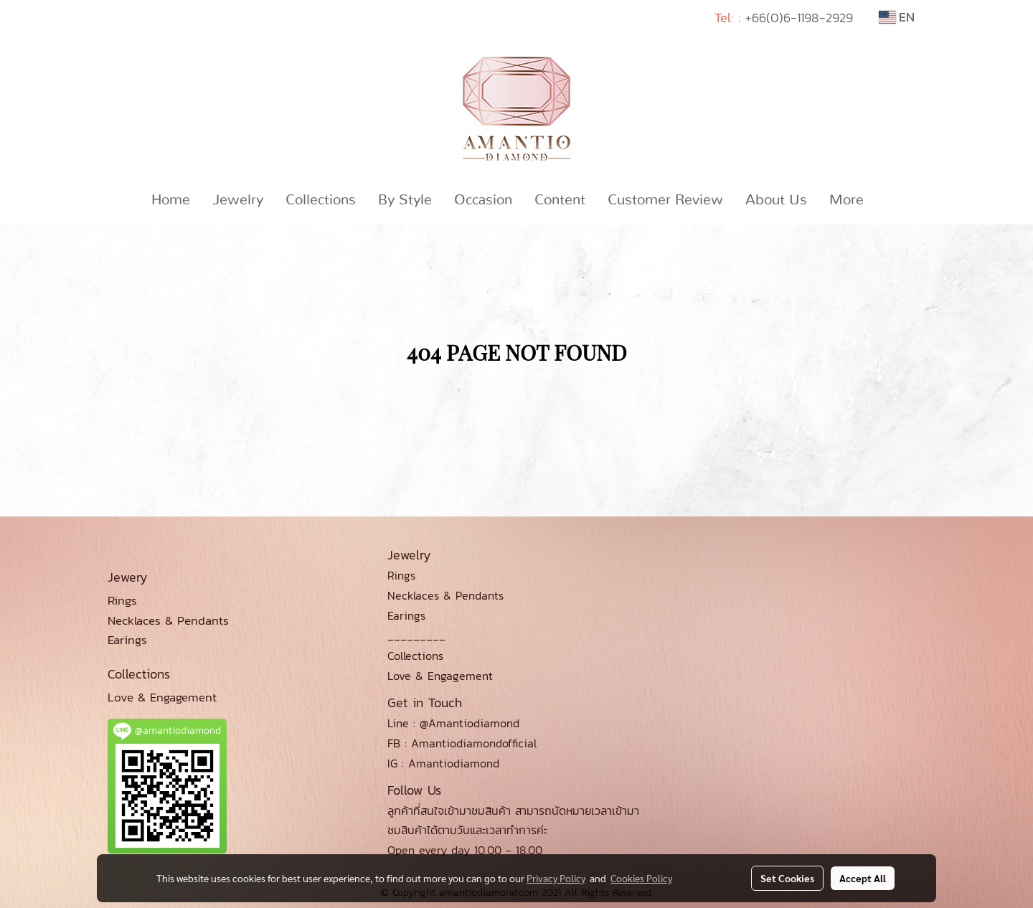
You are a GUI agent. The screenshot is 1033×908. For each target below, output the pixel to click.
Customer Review (665, 200)
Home (170, 200)
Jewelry (237, 200)
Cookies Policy (641, 877)
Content (559, 200)
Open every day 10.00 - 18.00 (464, 850)
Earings (406, 615)
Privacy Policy (556, 877)
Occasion (483, 200)
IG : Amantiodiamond (443, 763)
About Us (776, 200)
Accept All (862, 877)
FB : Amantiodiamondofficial (462, 743)
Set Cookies (787, 877)
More (846, 200)
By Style (405, 200)
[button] (887, 200)
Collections (321, 200)
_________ (416, 635)
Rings (401, 575)
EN (897, 17)
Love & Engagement (440, 675)
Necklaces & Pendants (445, 595)
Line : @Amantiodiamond (453, 723)
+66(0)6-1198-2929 (799, 17)
